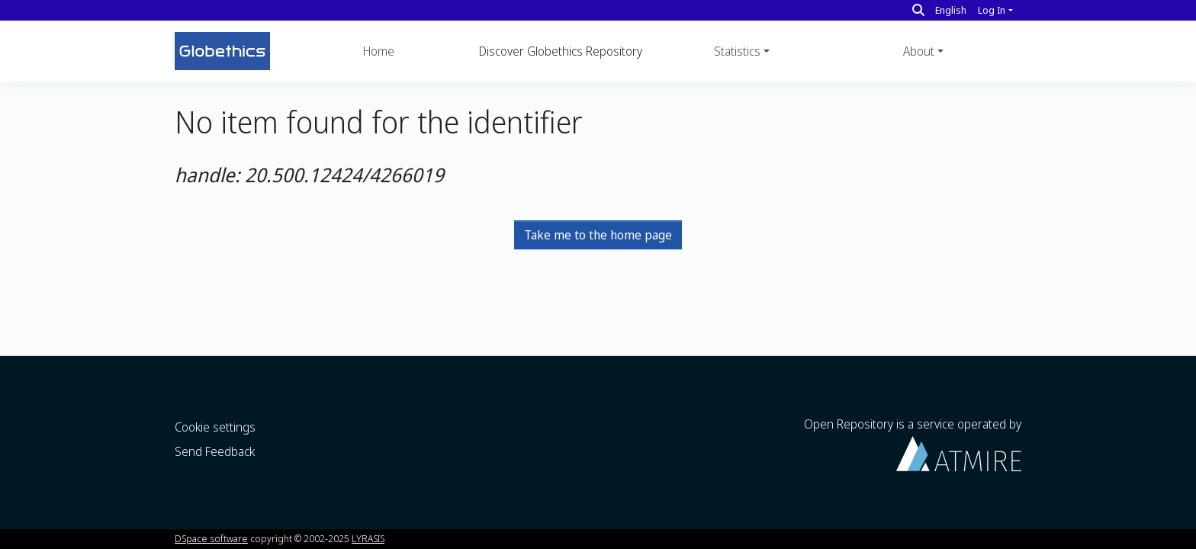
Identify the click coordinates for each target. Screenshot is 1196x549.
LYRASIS (368, 538)
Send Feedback (215, 451)
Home (378, 51)
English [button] (950, 10)
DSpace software (211, 538)
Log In (991, 10)
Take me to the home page (598, 234)
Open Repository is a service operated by (912, 443)
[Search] (918, 10)
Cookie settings (215, 427)
